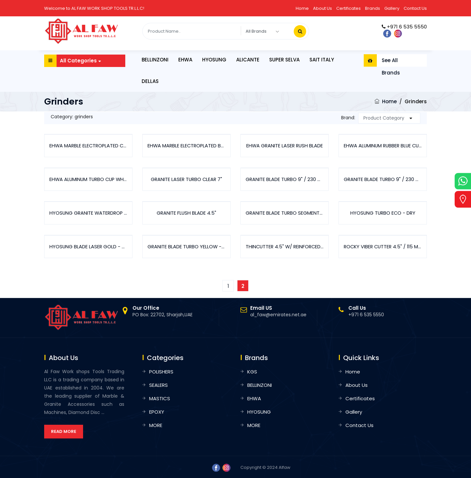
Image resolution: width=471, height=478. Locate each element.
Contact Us (415, 8)
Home (302, 8)
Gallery (391, 8)
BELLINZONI (155, 59)
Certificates (348, 8)
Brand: (348, 117)
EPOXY (156, 411)
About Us (322, 8)
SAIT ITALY (321, 59)
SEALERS (158, 385)
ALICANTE (247, 59)
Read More (63, 431)
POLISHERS (161, 371)
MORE (155, 425)
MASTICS (159, 398)
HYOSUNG (214, 59)
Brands (372, 8)
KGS (252, 371)
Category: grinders (72, 116)
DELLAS (150, 81)
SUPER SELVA (284, 59)
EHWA (185, 59)
